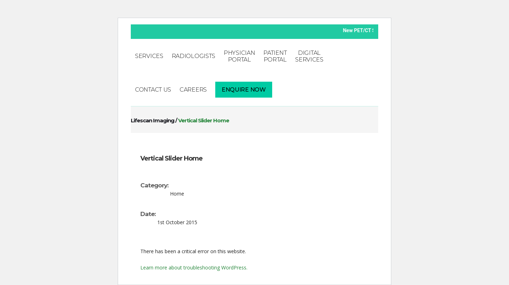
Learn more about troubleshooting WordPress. (193, 267)
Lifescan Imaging (152, 120)
